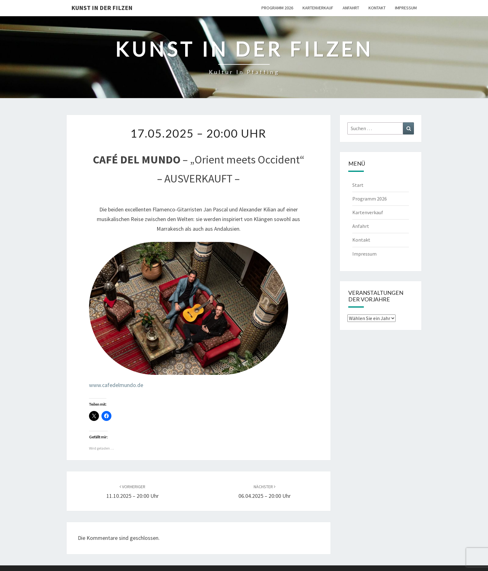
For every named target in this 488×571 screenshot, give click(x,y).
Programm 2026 (277, 8)
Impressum (406, 8)
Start (358, 185)
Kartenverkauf (318, 8)
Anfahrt (351, 8)
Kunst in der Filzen (102, 8)
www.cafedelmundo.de (116, 385)
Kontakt (377, 8)
